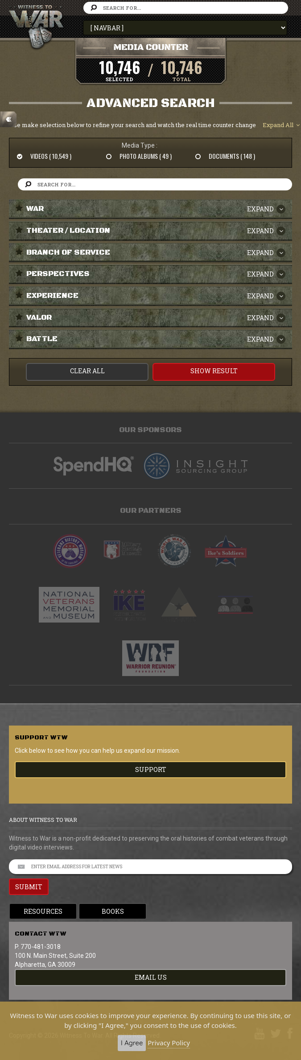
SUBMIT (28, 887)
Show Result (214, 371)
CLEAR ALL (87, 371)
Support (150, 769)
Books (113, 911)
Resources (43, 911)
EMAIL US (151, 977)
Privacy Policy (169, 1042)
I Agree (132, 1043)
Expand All (281, 125)
